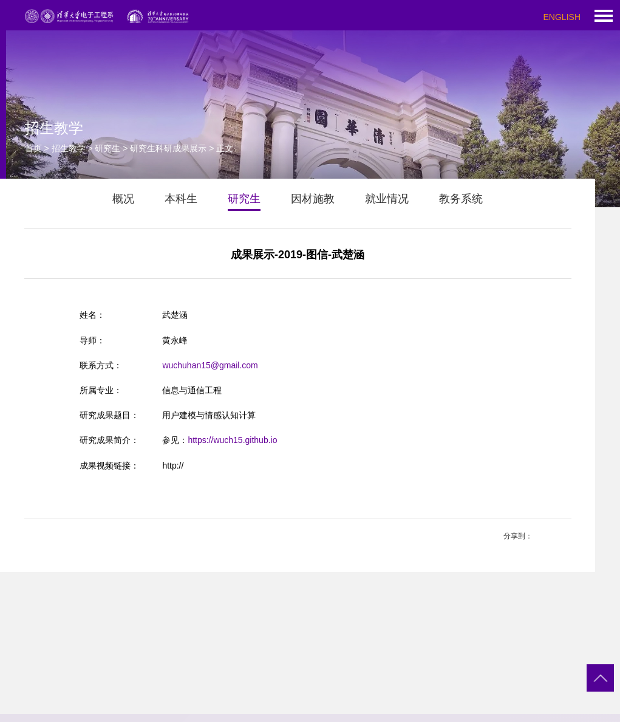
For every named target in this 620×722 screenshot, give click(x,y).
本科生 (181, 199)
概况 (123, 199)
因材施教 (313, 199)
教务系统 (461, 199)
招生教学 (69, 148)
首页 (33, 148)
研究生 (107, 148)
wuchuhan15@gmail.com (209, 365)
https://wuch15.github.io (232, 440)
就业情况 (387, 199)
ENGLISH (562, 17)
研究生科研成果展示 (168, 148)
